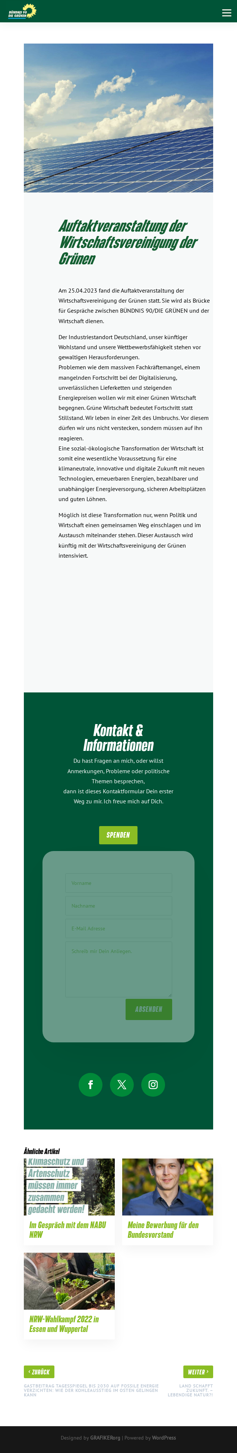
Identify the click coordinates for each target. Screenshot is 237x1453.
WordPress (164, 1437)
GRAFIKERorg (105, 1437)
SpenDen (118, 835)
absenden (148, 1007)
